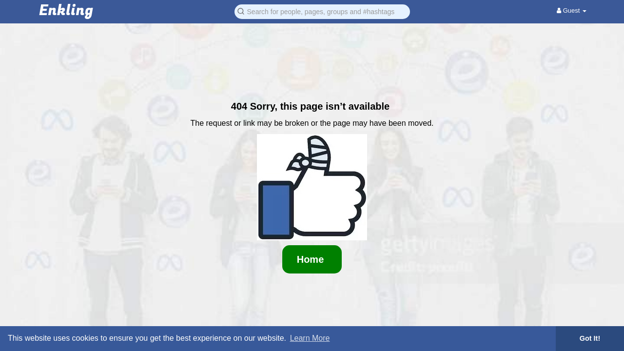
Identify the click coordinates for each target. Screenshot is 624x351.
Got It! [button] (590, 338)
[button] (322, 11)
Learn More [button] (310, 338)
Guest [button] (571, 10)
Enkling (66, 10)
